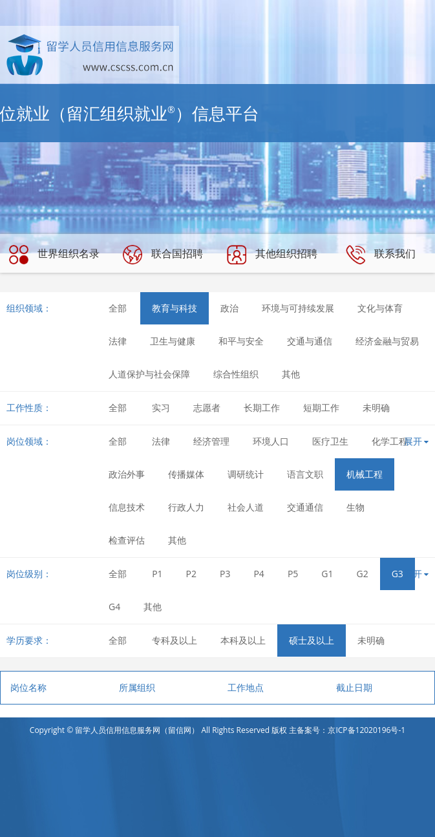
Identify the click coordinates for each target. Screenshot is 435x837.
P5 (293, 573)
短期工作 (321, 407)
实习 (161, 407)
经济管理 (211, 441)
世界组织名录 (54, 254)
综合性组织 (236, 374)
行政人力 (186, 507)
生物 (355, 507)
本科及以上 (243, 640)
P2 (191, 573)
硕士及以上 (311, 640)
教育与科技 (174, 308)
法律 (118, 341)
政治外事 (127, 474)
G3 (397, 573)
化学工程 (390, 441)
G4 (114, 606)
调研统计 (246, 474)
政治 (229, 308)
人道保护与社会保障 (149, 374)
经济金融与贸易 (387, 341)
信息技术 (127, 507)
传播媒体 (186, 474)
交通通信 (305, 507)
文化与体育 (380, 308)
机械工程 (364, 474)
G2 (362, 573)
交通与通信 (309, 341)
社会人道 (246, 507)
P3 (225, 573)
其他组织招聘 (272, 254)
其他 (291, 374)
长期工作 (262, 407)
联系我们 (381, 254)
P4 (258, 573)
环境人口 (271, 441)
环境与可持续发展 (298, 308)
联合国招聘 (163, 254)
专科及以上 (174, 640)
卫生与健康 (172, 341)
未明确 (376, 407)
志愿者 (206, 407)
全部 (118, 308)
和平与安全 (241, 341)
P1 (157, 573)
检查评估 (127, 540)
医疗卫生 (330, 441)
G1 (327, 573)
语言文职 (305, 474)
